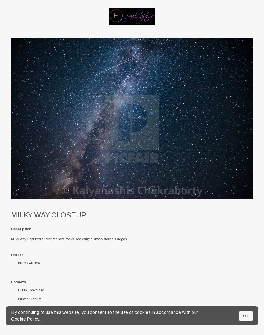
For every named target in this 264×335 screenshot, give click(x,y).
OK (246, 316)
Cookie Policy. (26, 319)
